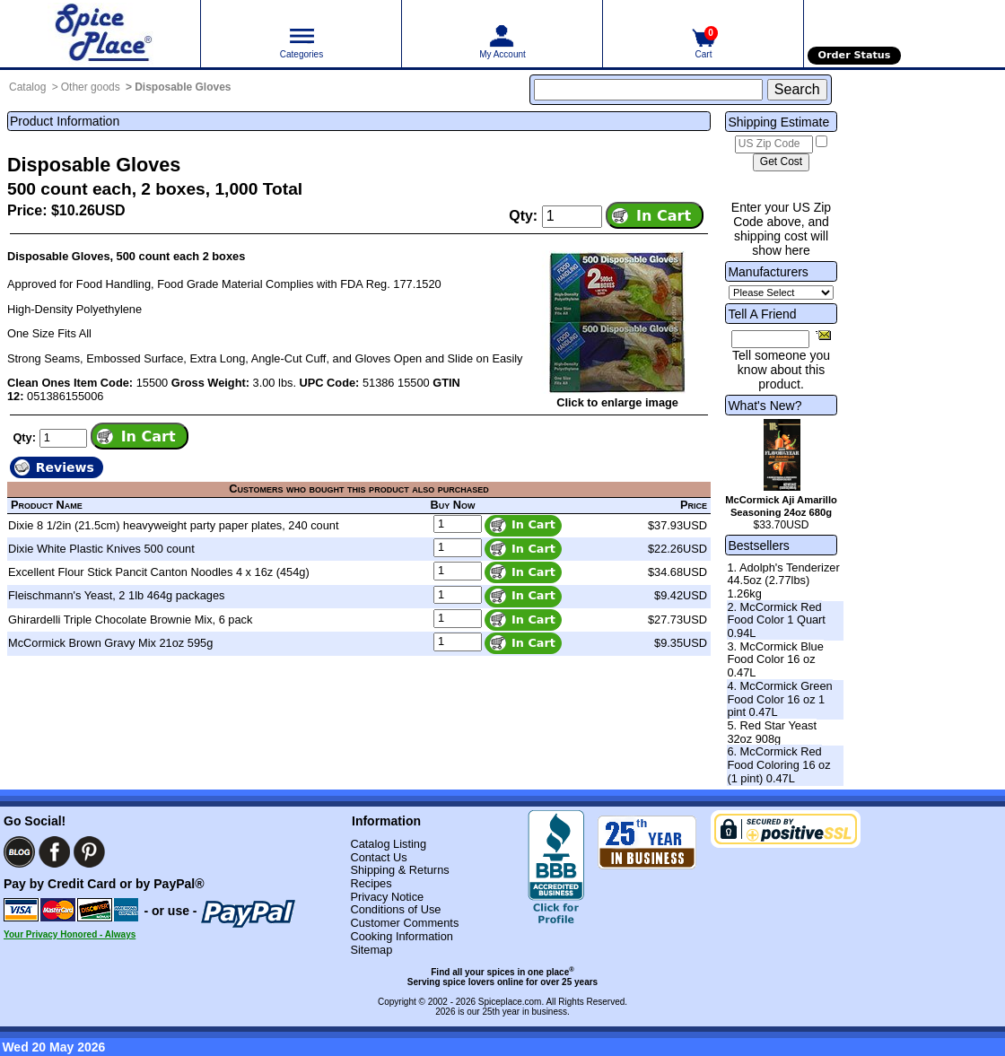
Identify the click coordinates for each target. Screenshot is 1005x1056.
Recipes (370, 883)
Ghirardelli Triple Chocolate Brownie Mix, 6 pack (130, 619)
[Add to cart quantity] (572, 216)
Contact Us (378, 857)
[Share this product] (823, 334)
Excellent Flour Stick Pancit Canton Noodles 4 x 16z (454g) (159, 572)
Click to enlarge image (617, 402)
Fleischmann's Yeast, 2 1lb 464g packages (116, 595)
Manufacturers (768, 272)
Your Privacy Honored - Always (69, 934)
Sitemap (371, 949)
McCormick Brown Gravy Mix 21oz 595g (110, 643)
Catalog (27, 87)
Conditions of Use (395, 909)
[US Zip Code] (774, 144)
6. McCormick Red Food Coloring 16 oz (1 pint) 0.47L (778, 764)
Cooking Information (401, 936)
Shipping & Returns (399, 870)
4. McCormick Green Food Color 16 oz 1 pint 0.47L (779, 699)
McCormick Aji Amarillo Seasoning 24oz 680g (781, 506)
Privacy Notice (387, 896)
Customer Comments (404, 922)
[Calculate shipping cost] (781, 162)
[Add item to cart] (655, 215)
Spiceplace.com (510, 1002)
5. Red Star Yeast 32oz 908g (772, 732)
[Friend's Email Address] (770, 339)
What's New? (764, 405)
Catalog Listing (388, 844)
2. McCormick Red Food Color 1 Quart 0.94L (776, 620)
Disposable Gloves (183, 87)
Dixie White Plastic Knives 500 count (101, 548)
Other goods (90, 87)
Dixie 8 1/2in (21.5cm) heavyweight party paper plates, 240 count (173, 525)
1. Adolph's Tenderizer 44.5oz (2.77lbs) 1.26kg (783, 580)
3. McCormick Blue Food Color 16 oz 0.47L (775, 659)
